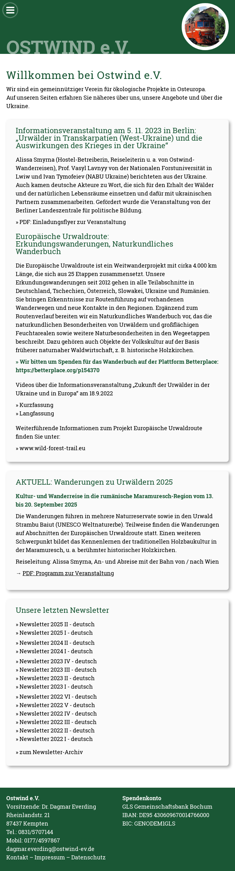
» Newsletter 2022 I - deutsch (54, 739)
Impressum (50, 857)
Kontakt (17, 857)
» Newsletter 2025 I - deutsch (54, 632)
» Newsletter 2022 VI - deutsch (56, 696)
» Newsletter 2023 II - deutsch (55, 678)
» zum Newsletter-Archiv (49, 752)
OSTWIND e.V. (68, 46)
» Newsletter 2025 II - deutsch (55, 624)
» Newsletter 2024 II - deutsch (55, 642)
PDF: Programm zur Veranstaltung (68, 573)
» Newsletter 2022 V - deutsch (55, 705)
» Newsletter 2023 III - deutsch (56, 669)
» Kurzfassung (34, 405)
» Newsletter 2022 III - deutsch (56, 722)
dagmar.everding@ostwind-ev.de (50, 849)
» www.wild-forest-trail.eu (50, 448)
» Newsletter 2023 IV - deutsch (56, 661)
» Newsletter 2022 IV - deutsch (56, 713)
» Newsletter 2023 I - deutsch (54, 686)
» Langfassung (35, 413)
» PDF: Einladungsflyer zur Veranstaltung (71, 222)
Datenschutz (88, 857)
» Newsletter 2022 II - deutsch (55, 730)
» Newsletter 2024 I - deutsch (54, 651)
